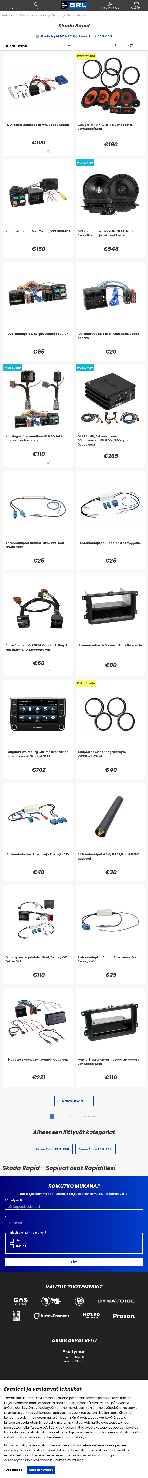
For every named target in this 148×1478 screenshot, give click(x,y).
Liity (74, 1262)
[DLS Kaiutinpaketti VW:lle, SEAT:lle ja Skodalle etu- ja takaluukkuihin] (110, 237)
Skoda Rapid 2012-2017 (57, 36)
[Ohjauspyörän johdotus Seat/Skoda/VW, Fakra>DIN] (38, 963)
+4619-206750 (74, 1357)
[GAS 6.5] (110, 131)
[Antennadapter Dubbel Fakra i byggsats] (110, 549)
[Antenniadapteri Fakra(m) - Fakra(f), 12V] (38, 860)
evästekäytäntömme (50, 1407)
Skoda (56, 15)
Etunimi (10, 1216)
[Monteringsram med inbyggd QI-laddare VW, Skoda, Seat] (110, 1065)
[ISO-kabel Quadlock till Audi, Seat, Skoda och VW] (110, 340)
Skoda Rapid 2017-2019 (95, 36)
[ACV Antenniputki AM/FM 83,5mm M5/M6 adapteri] (110, 860)
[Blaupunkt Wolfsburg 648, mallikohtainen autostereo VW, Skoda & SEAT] (38, 758)
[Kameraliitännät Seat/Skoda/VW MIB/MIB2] (38, 237)
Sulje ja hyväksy (41, 1470)
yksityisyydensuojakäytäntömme (29, 1450)
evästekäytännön (96, 1455)
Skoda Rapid (76, 15)
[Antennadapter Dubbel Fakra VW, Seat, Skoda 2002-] (38, 549)
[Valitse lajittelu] (16, 46)
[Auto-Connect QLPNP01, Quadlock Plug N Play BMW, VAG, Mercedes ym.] (38, 651)
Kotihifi (18, 1246)
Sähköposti (13, 1200)
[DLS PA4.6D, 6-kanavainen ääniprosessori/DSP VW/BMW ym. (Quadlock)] (110, 442)
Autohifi (8, 15)
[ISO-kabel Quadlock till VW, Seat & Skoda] (38, 131)
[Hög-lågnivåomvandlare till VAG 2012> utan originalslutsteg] (38, 442)
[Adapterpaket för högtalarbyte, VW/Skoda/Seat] (110, 758)
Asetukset (14, 1470)
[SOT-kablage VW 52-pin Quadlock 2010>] (38, 340)
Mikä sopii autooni (32, 15)
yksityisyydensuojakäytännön (26, 1460)
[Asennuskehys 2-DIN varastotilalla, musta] (110, 651)
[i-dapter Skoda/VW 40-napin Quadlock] (38, 1065)
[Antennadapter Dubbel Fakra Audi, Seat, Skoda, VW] (110, 963)
